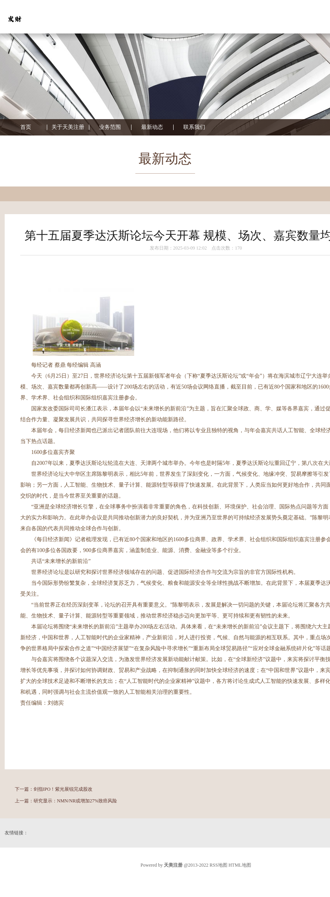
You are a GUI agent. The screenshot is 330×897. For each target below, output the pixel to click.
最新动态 (152, 127)
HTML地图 (240, 865)
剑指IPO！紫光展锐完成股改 (63, 789)
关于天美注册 (67, 127)
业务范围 (110, 127)
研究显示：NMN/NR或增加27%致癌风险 (75, 801)
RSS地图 (218, 865)
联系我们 (194, 127)
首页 (25, 127)
